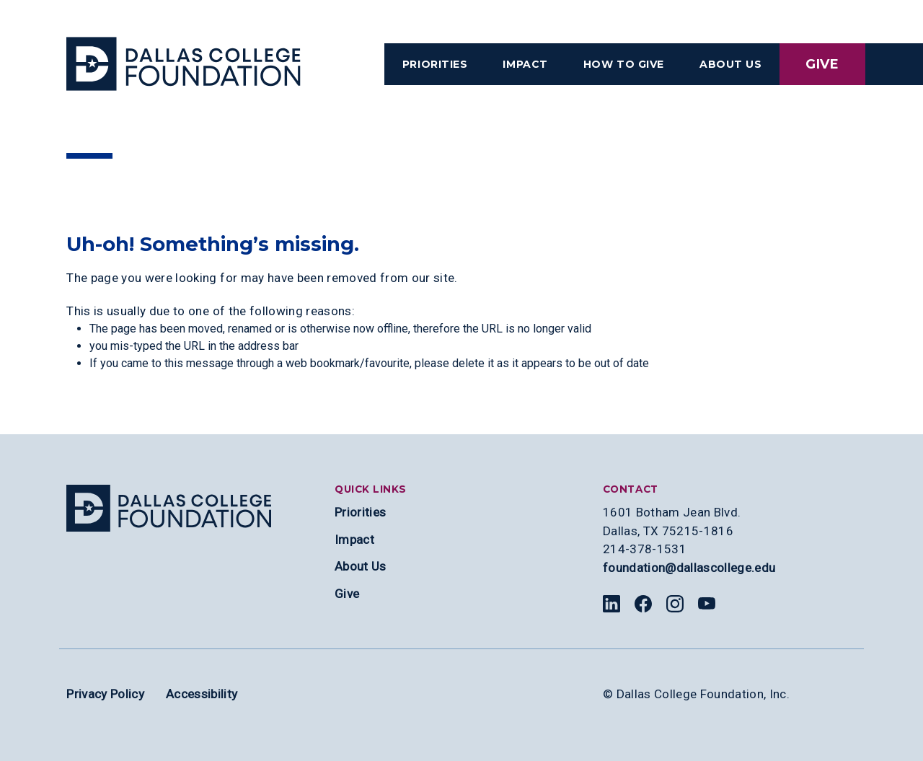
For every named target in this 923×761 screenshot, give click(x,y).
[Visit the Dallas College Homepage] (183, 64)
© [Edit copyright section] (608, 694)
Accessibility (201, 694)
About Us (361, 566)
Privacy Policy (105, 694)
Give (822, 64)
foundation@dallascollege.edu (689, 567)
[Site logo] (168, 508)
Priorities (360, 512)
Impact (354, 539)
